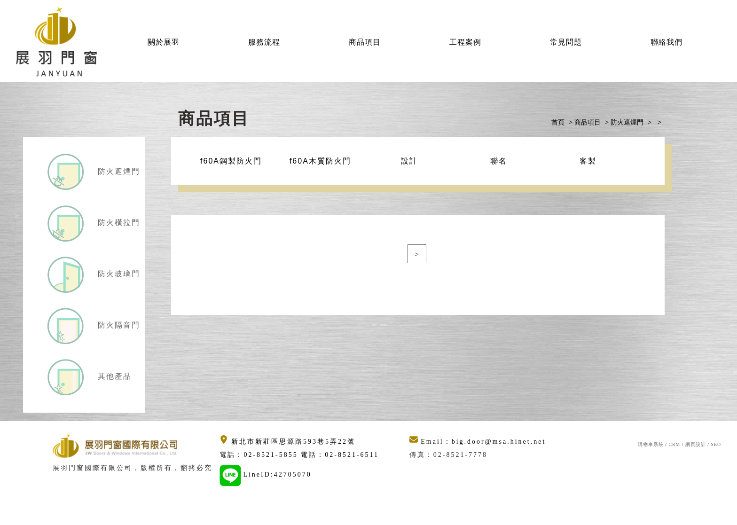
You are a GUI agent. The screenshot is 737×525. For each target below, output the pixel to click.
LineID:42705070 (277, 474)
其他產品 (113, 376)
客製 (588, 161)
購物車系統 (651, 444)
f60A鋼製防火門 (231, 161)
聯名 (498, 161)
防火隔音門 (117, 325)
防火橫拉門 (117, 223)
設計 (409, 161)
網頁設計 (695, 444)
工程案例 (465, 42)
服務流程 (264, 42)
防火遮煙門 (117, 171)
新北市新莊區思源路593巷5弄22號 (287, 441)
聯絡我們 (666, 42)
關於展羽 (164, 42)
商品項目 (365, 42)
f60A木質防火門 (320, 161)
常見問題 (566, 42)
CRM (674, 444)
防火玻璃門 (117, 274)
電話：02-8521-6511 (340, 454)
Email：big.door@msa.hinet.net (477, 441)
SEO (716, 444)
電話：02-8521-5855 (260, 454)
